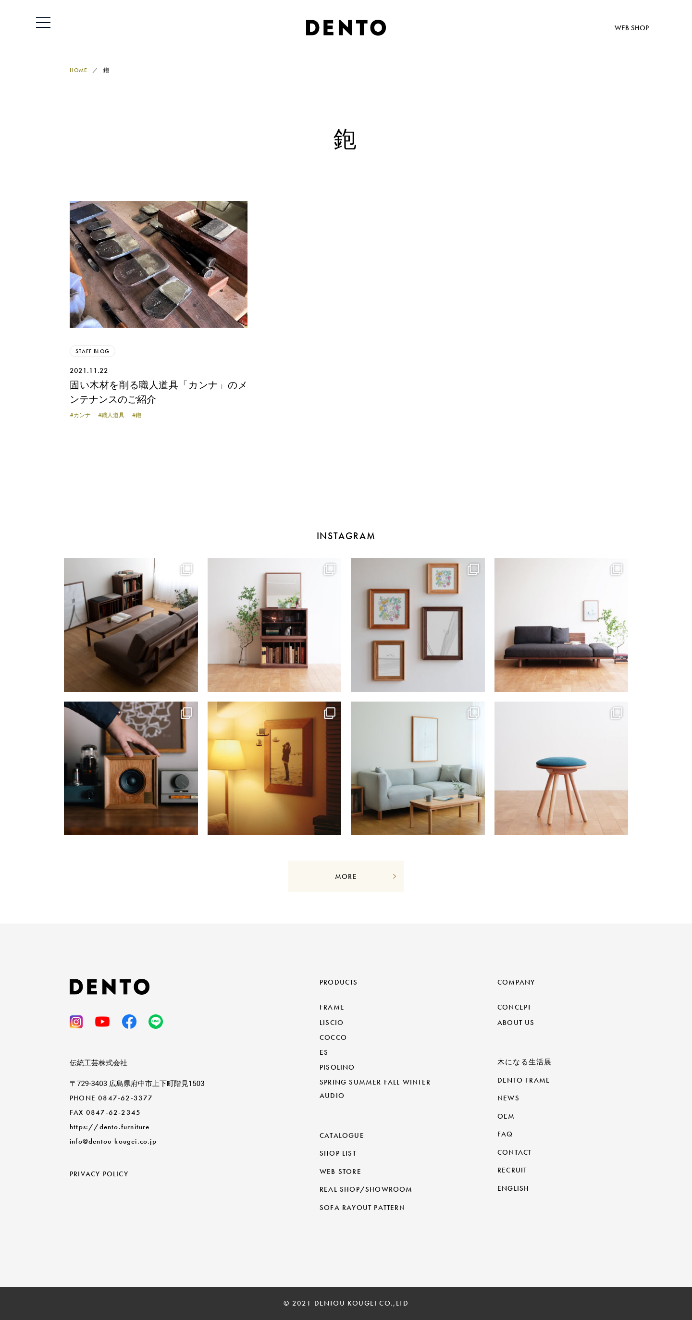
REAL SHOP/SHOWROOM (366, 1189)
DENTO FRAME (523, 1080)
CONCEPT (514, 1007)
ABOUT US (516, 1022)
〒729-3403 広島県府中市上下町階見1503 (137, 1083)
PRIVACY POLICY (99, 1174)
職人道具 (112, 415)
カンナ (82, 415)
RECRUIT (512, 1170)
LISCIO (332, 1022)
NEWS (508, 1098)
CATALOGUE (342, 1135)
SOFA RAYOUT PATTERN (362, 1207)
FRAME (332, 1007)
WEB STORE (340, 1171)
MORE (346, 876)
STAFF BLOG (92, 351)
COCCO (333, 1037)
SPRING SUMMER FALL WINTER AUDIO (375, 1088)
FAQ (505, 1134)
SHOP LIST (338, 1153)
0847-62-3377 (125, 1098)
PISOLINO (337, 1067)
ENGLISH (513, 1188)
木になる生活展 (524, 1062)
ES (324, 1052)
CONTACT (514, 1152)
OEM (506, 1116)
